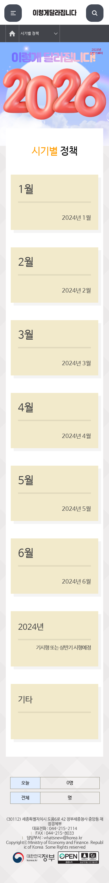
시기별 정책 (30, 33)
